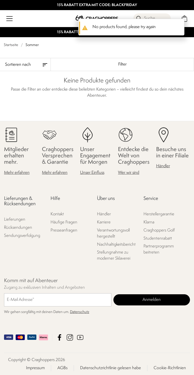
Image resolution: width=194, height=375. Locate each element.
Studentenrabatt (157, 238)
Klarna (148, 222)
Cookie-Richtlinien (170, 368)
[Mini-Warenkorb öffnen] (184, 18)
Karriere (104, 222)
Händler (163, 166)
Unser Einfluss (92, 172)
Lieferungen (14, 219)
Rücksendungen (18, 227)
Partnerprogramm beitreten (158, 249)
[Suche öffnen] (152, 18)
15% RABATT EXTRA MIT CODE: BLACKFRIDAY (97, 5)
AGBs (62, 368)
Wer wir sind (128, 172)
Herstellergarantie (158, 214)
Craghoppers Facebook (59, 337)
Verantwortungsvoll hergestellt (113, 233)
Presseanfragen (64, 230)
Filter (122, 64)
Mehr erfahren (17, 172)
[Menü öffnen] (9, 18)
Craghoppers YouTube (80, 337)
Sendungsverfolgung (22, 236)
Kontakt (57, 214)
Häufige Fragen (64, 222)
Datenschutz (79, 312)
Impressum (35, 368)
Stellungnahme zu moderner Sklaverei (113, 255)
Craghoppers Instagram (70, 337)
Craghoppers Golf (159, 230)
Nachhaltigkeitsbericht (116, 244)
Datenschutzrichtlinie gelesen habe (110, 368)
